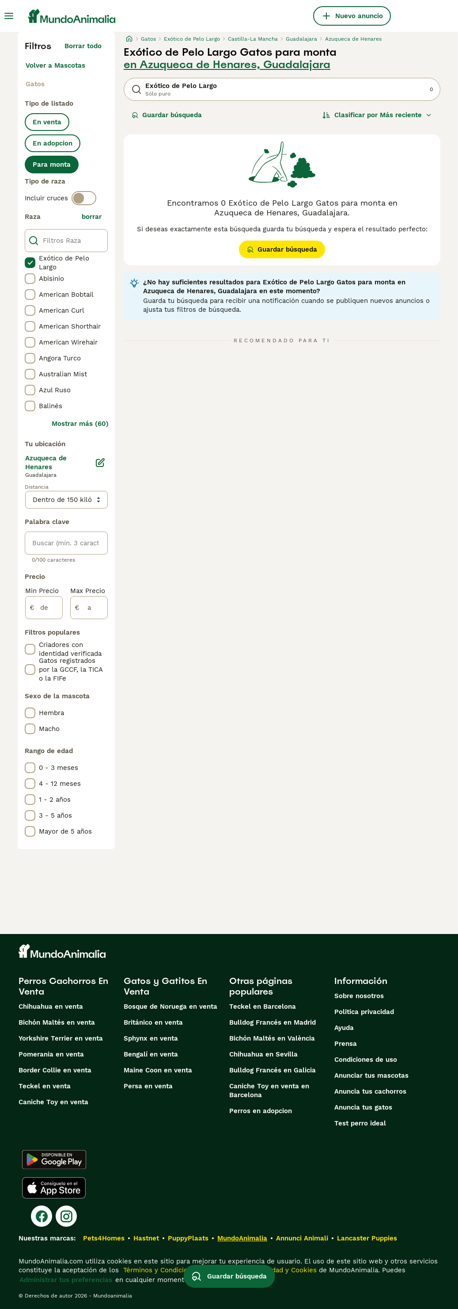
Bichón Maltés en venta (57, 1022)
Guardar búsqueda (167, 115)
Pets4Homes (104, 1238)
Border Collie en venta (55, 1070)
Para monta (52, 164)
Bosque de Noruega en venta (170, 1006)
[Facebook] (41, 1216)
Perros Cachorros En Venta (63, 986)
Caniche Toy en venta (53, 1102)
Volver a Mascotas (55, 65)
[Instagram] (66, 1216)
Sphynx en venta (151, 1038)
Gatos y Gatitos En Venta (165, 986)
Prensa (345, 1044)
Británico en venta (153, 1022)
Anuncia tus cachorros (370, 1091)
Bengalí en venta (151, 1054)
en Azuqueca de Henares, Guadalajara (227, 64)
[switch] (84, 198)
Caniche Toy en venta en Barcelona (269, 1090)
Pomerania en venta (51, 1054)
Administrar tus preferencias (65, 1280)
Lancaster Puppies (367, 1238)
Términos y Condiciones (160, 1270)
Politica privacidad (364, 1012)
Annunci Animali (302, 1238)
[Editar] (100, 462)
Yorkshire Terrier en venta (61, 1038)
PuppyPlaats (188, 1238)
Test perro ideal (360, 1123)
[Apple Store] (54, 1187)
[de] (44, 607)
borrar (92, 217)
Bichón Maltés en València (272, 1038)
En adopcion (52, 143)
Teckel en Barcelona (262, 1006)
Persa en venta (148, 1086)
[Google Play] (54, 1159)
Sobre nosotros (359, 996)
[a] (89, 607)
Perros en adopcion (260, 1111)
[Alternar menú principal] (9, 16)
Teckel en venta (45, 1086)
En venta (47, 122)
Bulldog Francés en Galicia (272, 1070)
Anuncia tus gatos (363, 1107)
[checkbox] (30, 263)
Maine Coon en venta (158, 1070)
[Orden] (377, 115)
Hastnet (146, 1238)
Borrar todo (83, 46)
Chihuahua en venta (51, 1006)
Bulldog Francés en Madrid (272, 1022)
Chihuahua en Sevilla (263, 1054)
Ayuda (344, 1028)
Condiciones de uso (365, 1060)
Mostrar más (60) (80, 424)
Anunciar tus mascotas (371, 1075)
